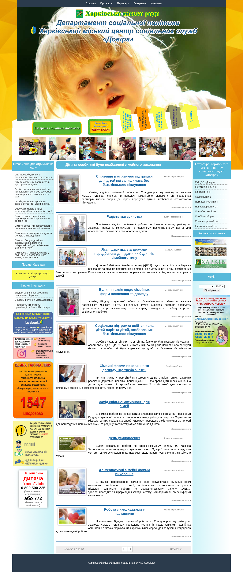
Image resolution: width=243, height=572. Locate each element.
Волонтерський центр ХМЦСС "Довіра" (33, 275)
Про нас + (106, 3)
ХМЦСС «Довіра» (205, 182)
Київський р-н (202, 191)
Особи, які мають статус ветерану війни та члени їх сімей (33, 210)
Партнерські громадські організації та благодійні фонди (32, 306)
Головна (91, 3)
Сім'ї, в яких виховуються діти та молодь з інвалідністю (33, 234)
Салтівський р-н (204, 196)
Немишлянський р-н (206, 201)
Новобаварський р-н (206, 206)
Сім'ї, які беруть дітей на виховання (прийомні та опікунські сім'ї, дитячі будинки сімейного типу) (32, 244)
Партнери (123, 3)
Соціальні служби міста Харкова (33, 299)
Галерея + (139, 3)
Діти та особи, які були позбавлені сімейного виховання (33, 175)
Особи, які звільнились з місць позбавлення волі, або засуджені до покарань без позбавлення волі (33, 193)
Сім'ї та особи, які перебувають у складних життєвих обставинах (33, 227)
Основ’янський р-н (205, 211)
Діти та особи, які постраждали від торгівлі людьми (32, 183)
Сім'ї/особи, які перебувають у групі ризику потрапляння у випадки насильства (32, 255)
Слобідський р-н (204, 216)
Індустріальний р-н (205, 186)
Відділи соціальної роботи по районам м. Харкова (31, 294)
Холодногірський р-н (206, 221)
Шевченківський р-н (206, 226)
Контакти (156, 3)
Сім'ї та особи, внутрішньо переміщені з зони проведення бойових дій (32, 218)
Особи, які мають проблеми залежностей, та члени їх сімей (32, 202)
